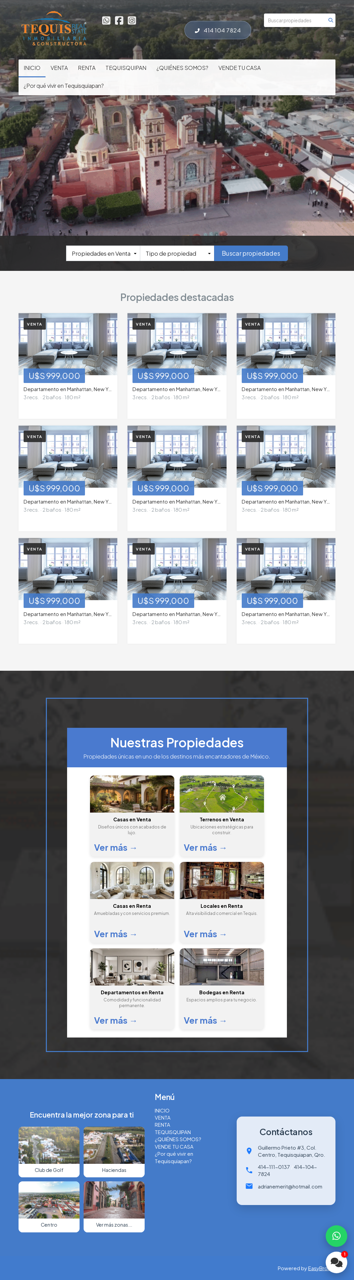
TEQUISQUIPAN (126, 67)
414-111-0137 (274, 1166)
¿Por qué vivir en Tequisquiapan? (64, 85)
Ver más (116, 847)
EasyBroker (321, 1268)
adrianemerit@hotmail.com (290, 1186)
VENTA (59, 67)
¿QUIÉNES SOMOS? (182, 67)
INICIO (32, 67)
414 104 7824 (218, 30)
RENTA (86, 67)
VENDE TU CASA (239, 67)
